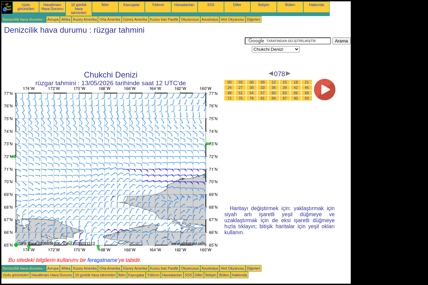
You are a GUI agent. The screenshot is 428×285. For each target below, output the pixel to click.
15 (285, 82)
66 (296, 93)
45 (307, 88)
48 (230, 93)
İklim (105, 5)
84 (274, 98)
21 (307, 82)
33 (263, 88)
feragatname (103, 260)
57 (263, 93)
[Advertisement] (123, 52)
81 (263, 98)
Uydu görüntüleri (25, 7)
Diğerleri (253, 19)
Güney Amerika (135, 19)
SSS (210, 5)
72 (230, 98)
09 (263, 82)
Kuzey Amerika (85, 19)
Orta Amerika (109, 19)
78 (252, 98)
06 (252, 82)
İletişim (263, 5)
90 (296, 98)
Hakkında (316, 5)
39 (285, 88)
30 (252, 88)
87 (285, 98)
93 (307, 98)
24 (230, 88)
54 (252, 93)
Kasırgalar (131, 5)
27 (241, 88)
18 (296, 82)
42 (296, 88)
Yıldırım (158, 5)
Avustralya (210, 19)
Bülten (290, 5)
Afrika (65, 19)
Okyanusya (190, 19)
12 (274, 82)
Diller (237, 5)
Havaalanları (185, 5)
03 (241, 82)
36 (274, 88)
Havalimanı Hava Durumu (52, 7)
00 (230, 82)
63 (285, 93)
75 (241, 98)
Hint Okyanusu (232, 19)
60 (274, 93)
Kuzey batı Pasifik (164, 19)
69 (307, 93)
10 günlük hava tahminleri (78, 9)
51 (241, 93)
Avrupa (53, 19)
